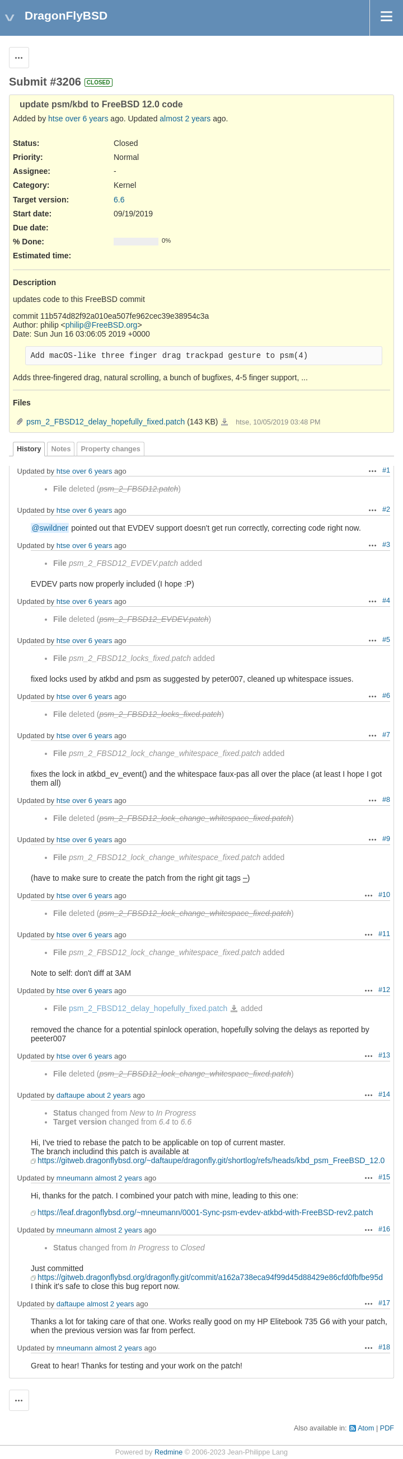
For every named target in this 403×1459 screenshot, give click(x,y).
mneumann (75, 1178)
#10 (384, 895)
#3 (386, 545)
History (29, 449)
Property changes (110, 449)
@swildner (49, 527)
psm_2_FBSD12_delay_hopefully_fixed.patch (105, 421)
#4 (386, 601)
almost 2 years (185, 118)
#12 (384, 990)
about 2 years (109, 1095)
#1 (386, 470)
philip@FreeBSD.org (101, 324)
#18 (384, 1347)
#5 (386, 640)
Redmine (168, 1452)
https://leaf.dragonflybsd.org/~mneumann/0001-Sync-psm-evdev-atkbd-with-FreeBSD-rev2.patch (205, 1212)
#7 (386, 735)
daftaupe (71, 1095)
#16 (384, 1229)
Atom (366, 1428)
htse (55, 118)
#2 (386, 509)
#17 (384, 1303)
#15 (384, 1177)
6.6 (119, 199)
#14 (384, 1094)
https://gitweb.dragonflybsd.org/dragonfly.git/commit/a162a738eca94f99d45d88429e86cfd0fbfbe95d (210, 1277)
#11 (384, 934)
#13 (384, 1055)
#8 (386, 800)
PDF (387, 1428)
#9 (386, 839)
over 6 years (86, 118)
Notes (61, 449)
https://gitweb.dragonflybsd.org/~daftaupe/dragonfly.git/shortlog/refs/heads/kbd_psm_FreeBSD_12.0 (211, 1160)
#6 (386, 696)
